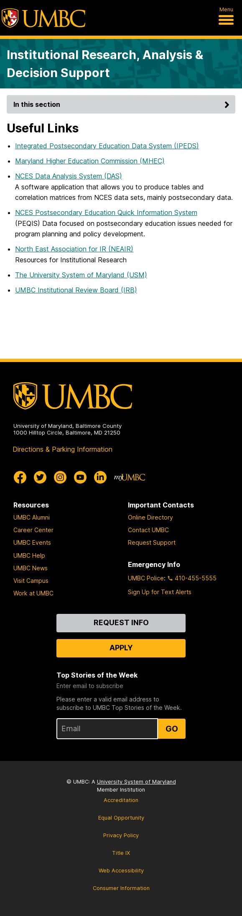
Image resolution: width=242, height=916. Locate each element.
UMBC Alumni (31, 517)
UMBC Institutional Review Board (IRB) (76, 290)
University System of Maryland (136, 782)
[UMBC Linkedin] (100, 477)
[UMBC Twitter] (40, 477)
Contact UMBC (148, 529)
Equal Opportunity (121, 818)
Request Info (121, 622)
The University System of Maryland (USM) (81, 275)
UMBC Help (29, 555)
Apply (121, 647)
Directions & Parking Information (62, 449)
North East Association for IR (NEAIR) (74, 249)
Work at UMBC (33, 593)
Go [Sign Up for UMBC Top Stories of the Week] (172, 729)
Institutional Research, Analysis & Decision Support (105, 63)
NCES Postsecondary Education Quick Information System (106, 212)
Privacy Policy (121, 835)
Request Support (152, 542)
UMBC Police (146, 578)
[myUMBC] (129, 477)
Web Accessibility (121, 870)
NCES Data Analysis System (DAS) (68, 176)
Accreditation (121, 800)
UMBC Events (32, 542)
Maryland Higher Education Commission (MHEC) (90, 161)
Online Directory (150, 517)
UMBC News (30, 568)
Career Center (33, 529)
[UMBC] (43, 18)
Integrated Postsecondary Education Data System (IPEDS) (107, 146)
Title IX (121, 853)
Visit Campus (30, 580)
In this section (122, 104)
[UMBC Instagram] (60, 477)
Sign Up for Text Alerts (159, 591)
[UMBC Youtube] (80, 477)
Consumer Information (121, 888)
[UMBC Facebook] (20, 477)
